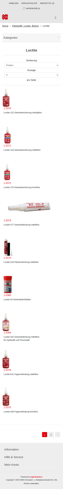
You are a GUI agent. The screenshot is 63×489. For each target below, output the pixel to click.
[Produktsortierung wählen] (31, 65)
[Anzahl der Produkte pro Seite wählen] (31, 75)
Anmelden (13, 3)
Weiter (57, 434)
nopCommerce (36, 477)
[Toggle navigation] (55, 17)
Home (5, 26)
